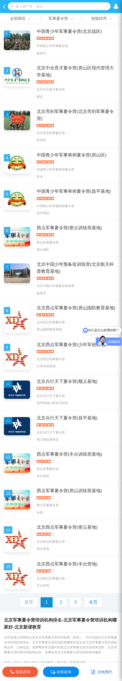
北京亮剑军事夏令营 (51, 133)
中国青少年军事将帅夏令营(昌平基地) (74, 191)
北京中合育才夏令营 (51, 89)
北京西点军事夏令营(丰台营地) (67, 564)
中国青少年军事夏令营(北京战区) (69, 31)
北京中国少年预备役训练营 (55, 286)
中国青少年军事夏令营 (52, 46)
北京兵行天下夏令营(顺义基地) (67, 381)
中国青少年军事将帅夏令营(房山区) (71, 155)
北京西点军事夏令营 (51, 322)
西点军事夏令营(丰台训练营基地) (69, 454)
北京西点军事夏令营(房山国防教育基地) (76, 307)
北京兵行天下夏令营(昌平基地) (67, 417)
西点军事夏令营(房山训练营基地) (69, 490)
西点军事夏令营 (48, 242)
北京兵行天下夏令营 (51, 396)
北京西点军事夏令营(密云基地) (67, 527)
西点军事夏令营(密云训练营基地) (69, 227)
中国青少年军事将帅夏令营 (55, 169)
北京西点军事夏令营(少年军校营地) (71, 344)
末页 (93, 602)
